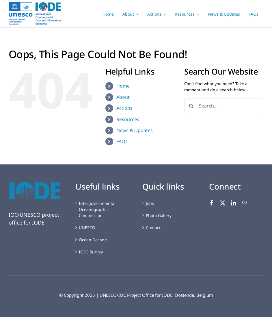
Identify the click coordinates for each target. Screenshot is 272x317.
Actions (124, 108)
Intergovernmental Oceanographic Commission (97, 209)
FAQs (122, 141)
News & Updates (134, 130)
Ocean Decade (93, 239)
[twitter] (222, 202)
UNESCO (87, 227)
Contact (153, 227)
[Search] (191, 106)
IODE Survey (91, 252)
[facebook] (211, 202)
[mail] (244, 202)
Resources (127, 119)
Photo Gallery (159, 215)
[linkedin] (233, 202)
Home (123, 86)
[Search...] (223, 106)
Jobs (150, 203)
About (123, 97)
